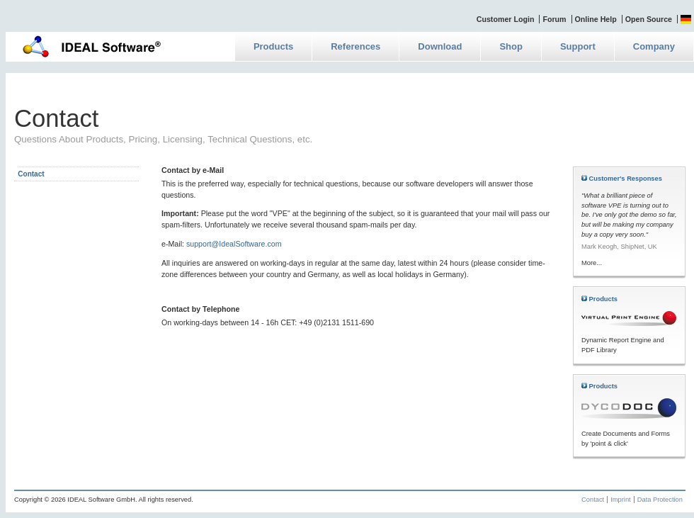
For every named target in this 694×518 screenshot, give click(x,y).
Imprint (620, 499)
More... (591, 262)
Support (578, 46)
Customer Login (506, 19)
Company (654, 46)
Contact (592, 499)
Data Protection (660, 499)
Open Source (648, 19)
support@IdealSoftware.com (234, 244)
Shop (511, 46)
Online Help (596, 19)
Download (440, 46)
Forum (554, 19)
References (355, 46)
